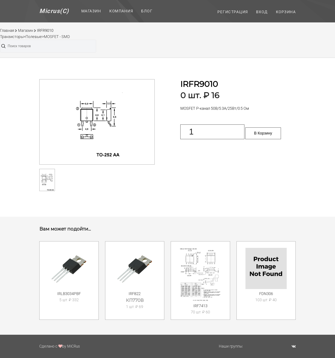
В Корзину (263, 133)
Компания (121, 11)
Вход (262, 12)
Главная (7, 30)
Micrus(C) (54, 11)
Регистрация (232, 12)
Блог (146, 11)
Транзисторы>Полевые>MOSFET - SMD (35, 36)
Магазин (91, 11)
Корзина (286, 12)
